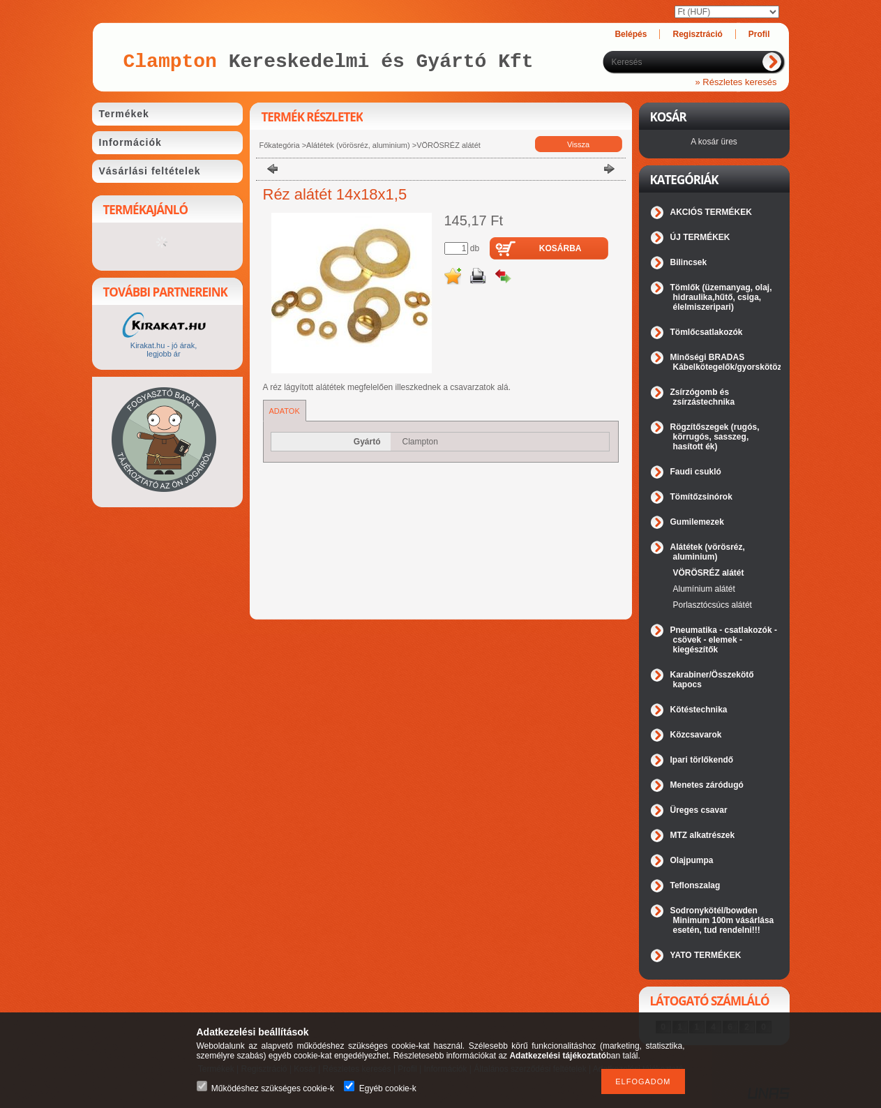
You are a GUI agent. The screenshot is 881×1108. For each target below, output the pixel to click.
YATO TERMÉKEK (705, 955)
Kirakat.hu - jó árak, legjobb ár (163, 349)
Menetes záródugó (707, 785)
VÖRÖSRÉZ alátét (448, 145)
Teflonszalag (695, 885)
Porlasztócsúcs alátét (712, 605)
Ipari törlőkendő (702, 760)
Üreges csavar (699, 810)
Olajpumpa (692, 860)
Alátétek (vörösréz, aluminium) (358, 145)
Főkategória (279, 145)
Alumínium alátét (704, 589)
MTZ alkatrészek (702, 835)
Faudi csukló (695, 472)
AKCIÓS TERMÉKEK (711, 212)
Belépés (631, 34)
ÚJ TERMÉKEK (700, 237)
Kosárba (560, 248)
